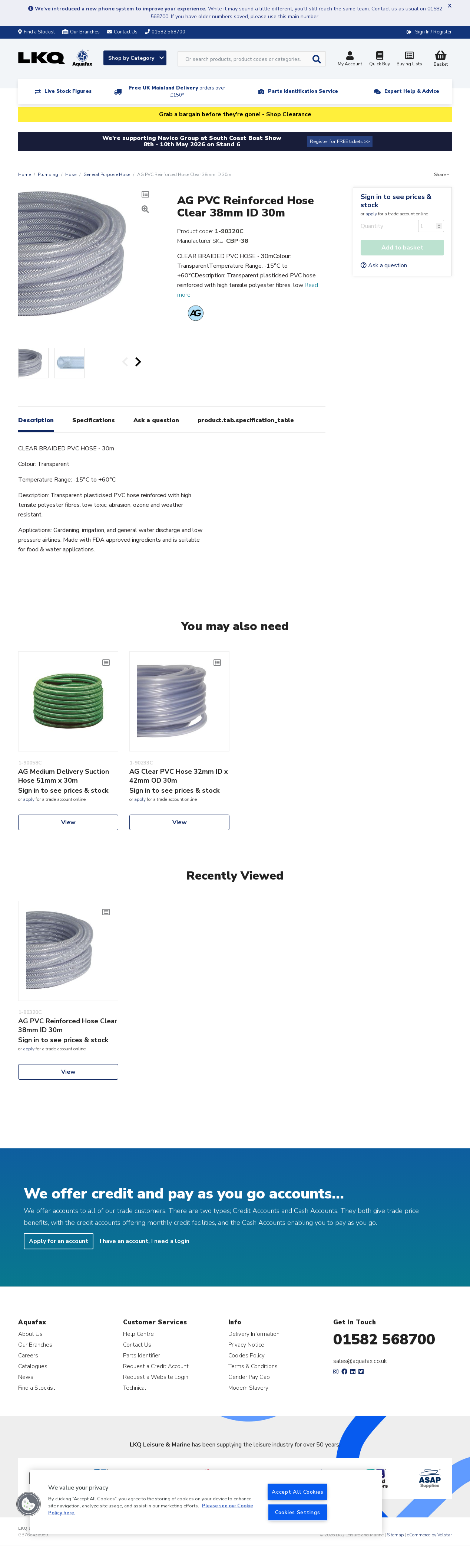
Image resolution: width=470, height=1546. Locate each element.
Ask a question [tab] (156, 420)
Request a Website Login (155, 1377)
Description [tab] (36, 420)
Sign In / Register (433, 32)
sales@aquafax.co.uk (360, 1361)
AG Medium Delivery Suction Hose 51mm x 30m (63, 776)
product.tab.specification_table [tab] (246, 420)
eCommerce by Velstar (429, 1535)
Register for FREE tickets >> (340, 141)
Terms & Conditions (253, 1366)
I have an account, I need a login (144, 1241)
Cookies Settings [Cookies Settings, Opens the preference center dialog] (297, 1512)
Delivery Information (253, 1334)
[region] (206, 1502)
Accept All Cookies (297, 1492)
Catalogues (32, 1366)
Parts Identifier (141, 1355)
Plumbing (48, 174)
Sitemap (395, 1535)
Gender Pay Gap (249, 1377)
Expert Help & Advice (411, 91)
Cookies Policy (246, 1355)
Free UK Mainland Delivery (177, 91)
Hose (70, 174)
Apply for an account (58, 1241)
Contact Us (137, 1344)
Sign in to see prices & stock (396, 200)
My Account (350, 59)
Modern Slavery (248, 1388)
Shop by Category (136, 58)
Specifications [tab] (93, 420)
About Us (30, 1334)
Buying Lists (409, 59)
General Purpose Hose (106, 174)
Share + (441, 174)
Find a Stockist (36, 32)
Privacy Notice (246, 1344)
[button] (28, 1504)
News (25, 1377)
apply (371, 214)
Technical (134, 1388)
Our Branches (81, 32)
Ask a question (384, 265)
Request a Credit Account (156, 1366)
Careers (28, 1355)
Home (24, 174)
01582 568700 (384, 1340)
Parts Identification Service (303, 91)
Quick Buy (380, 59)
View (68, 822)
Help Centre (138, 1334)
